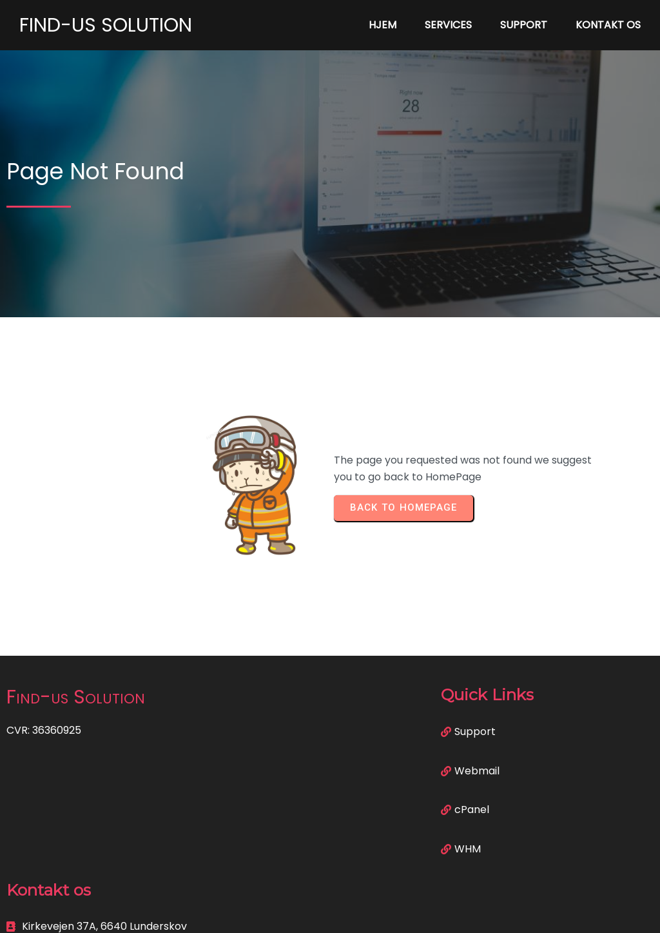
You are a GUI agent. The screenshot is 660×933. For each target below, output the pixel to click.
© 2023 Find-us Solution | (285, 914)
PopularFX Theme (393, 914)
